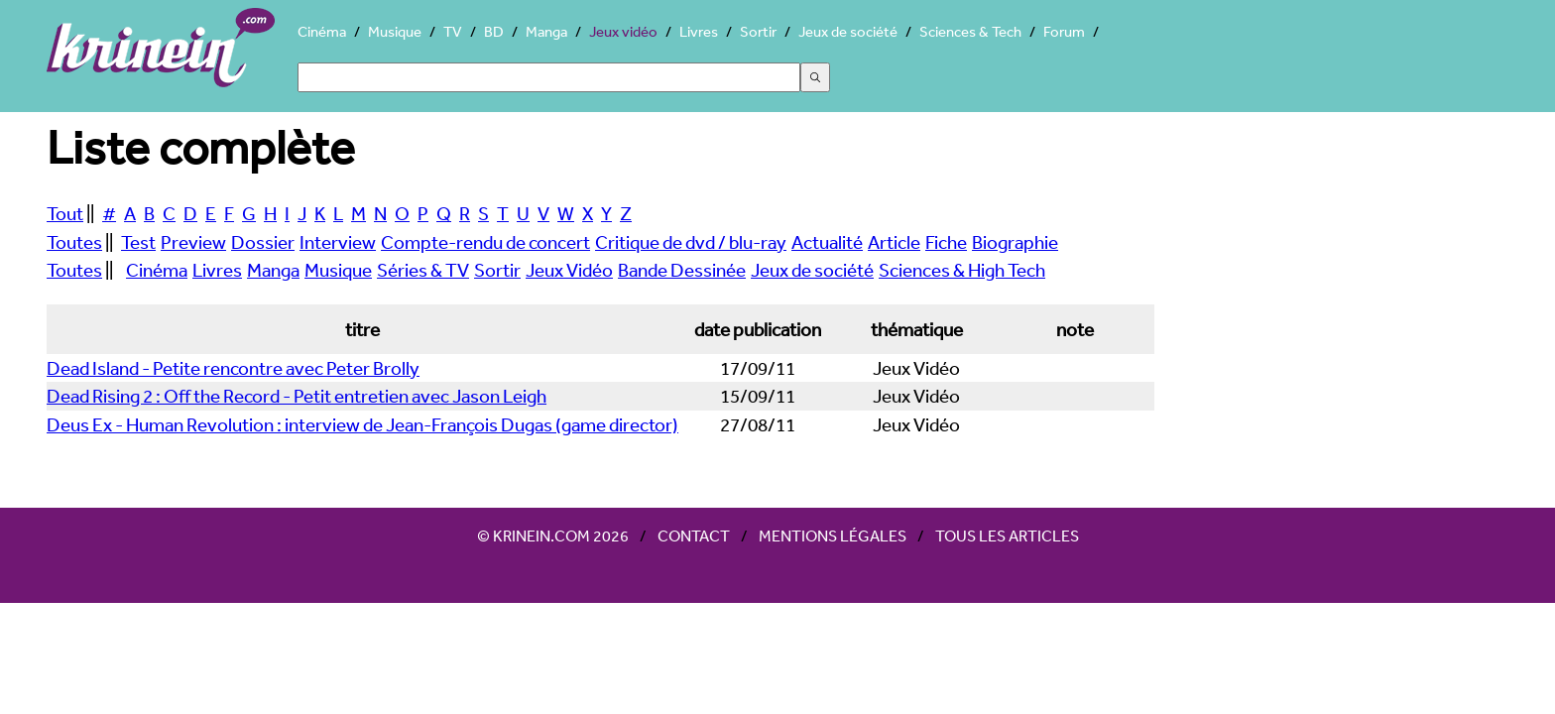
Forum (1064, 31)
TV (452, 31)
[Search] (549, 77)
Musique (394, 31)
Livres (698, 31)
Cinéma (322, 31)
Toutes (74, 242)
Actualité (827, 242)
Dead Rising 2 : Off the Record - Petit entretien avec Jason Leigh (296, 396)
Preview (193, 242)
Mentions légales (832, 535)
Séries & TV (423, 270)
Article (894, 242)
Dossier (263, 242)
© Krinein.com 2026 (553, 535)
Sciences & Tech (970, 31)
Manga (546, 31)
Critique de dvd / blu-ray (690, 242)
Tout (65, 213)
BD (494, 31)
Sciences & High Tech (962, 270)
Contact (694, 535)
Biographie (1015, 242)
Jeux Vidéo (569, 270)
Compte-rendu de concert (485, 242)
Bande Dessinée (682, 270)
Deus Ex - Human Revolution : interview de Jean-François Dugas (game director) (362, 424)
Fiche (946, 242)
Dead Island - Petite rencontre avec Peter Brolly (233, 368)
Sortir (758, 31)
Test (138, 242)
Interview (337, 242)
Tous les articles (1007, 535)
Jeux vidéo (623, 31)
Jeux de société (847, 31)
